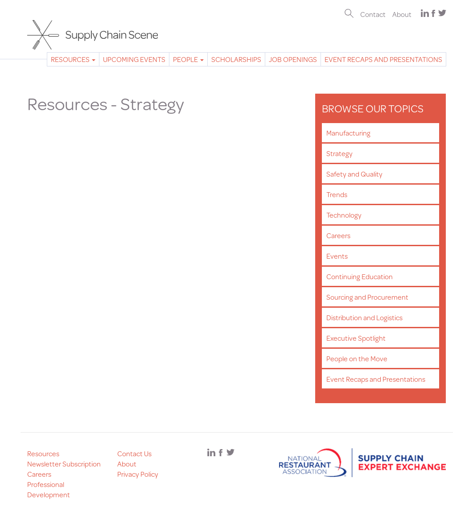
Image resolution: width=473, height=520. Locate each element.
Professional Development (48, 489)
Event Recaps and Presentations (383, 59)
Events (337, 256)
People (188, 59)
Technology (344, 215)
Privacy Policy (137, 474)
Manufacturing (348, 133)
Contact (373, 14)
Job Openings (293, 59)
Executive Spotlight (356, 338)
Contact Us (134, 453)
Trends (336, 194)
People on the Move (356, 358)
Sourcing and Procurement (367, 297)
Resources (73, 59)
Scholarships (236, 59)
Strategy (339, 153)
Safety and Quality (354, 174)
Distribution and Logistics (364, 317)
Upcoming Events (134, 59)
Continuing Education (359, 276)
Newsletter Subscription (64, 463)
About (401, 14)
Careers (338, 235)
